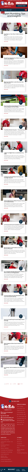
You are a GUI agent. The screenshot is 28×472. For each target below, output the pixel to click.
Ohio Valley (20, 406)
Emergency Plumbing (6, 452)
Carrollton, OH (21, 408)
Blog (18, 447)
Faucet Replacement (6, 461)
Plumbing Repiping (22, 453)
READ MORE (6, 41)
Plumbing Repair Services (5, 445)
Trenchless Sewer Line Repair (7, 442)
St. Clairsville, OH (21, 416)
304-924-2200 (20, 3)
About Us (19, 441)
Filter (2, 12)
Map (2, 421)
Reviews (19, 439)
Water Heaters (5, 448)
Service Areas (21, 445)
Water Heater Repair (20, 450)
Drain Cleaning (5, 439)
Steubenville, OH (21, 418)
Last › (19, 384)
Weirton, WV (20, 424)
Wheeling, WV (20, 420)
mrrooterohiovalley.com (7, 417)
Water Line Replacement (4, 457)
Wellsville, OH (20, 422)
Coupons (19, 443)
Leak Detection (5, 454)
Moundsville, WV (21, 414)
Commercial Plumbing (7, 450)
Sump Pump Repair (6, 459)
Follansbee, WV (21, 412)
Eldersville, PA (20, 410)
